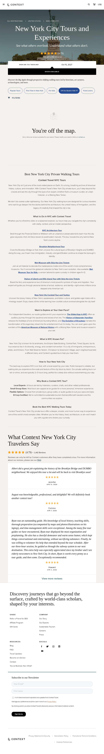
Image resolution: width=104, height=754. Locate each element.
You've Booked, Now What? (21, 666)
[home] (15, 4)
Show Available (52, 71)
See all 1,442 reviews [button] (52, 57)
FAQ (39, 460)
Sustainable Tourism (47, 627)
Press (41, 635)
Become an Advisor (18, 658)
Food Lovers (88, 91)
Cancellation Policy (61, 736)
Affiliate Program (16, 623)
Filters (14, 98)
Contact (13, 662)
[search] (88, 4)
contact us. (81, 137)
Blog (11, 646)
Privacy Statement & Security (39, 736)
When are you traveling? (29, 64)
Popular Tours (15, 91)
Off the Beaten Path (69, 91)
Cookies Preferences (64, 742)
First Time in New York (34, 91)
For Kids (52, 91)
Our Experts (44, 623)
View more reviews (52, 578)
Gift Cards (14, 627)
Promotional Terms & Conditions (84, 736)
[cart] (94, 4)
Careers (42, 631)
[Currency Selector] (100, 4)
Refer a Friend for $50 (19, 619)
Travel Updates (16, 654)
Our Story (43, 619)
